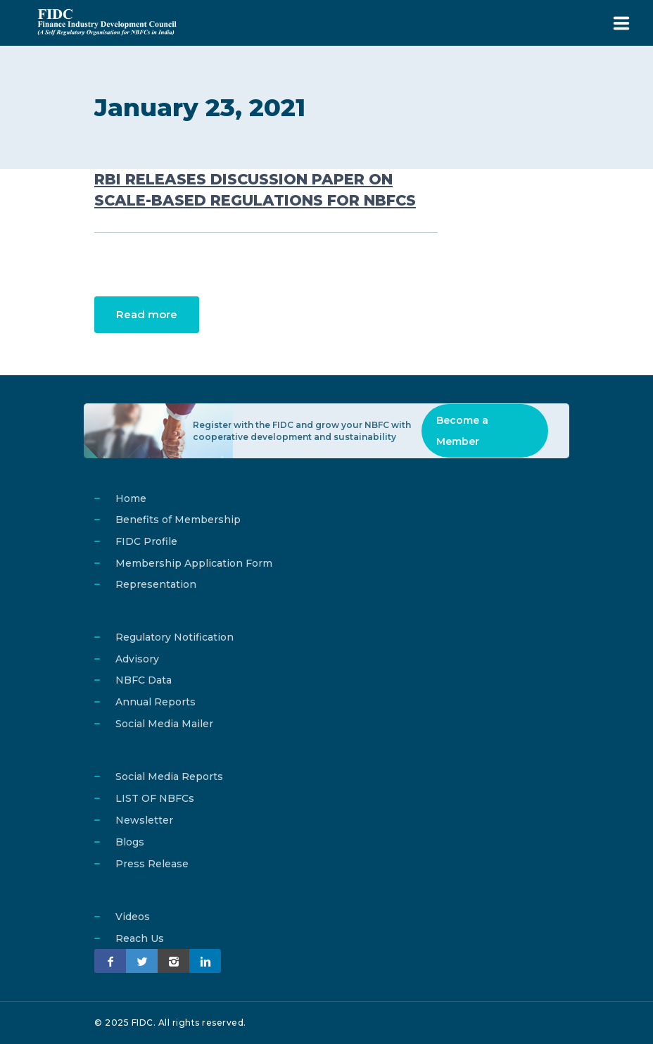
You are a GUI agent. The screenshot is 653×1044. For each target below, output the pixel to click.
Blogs (129, 842)
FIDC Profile (146, 541)
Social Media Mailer (164, 723)
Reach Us (139, 938)
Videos (132, 916)
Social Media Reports (169, 776)
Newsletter (144, 820)
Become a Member (462, 431)
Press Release (152, 863)
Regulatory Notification (174, 637)
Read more (146, 314)
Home (130, 498)
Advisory (137, 659)
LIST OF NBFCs (154, 798)
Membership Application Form (193, 563)
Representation (155, 584)
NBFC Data (143, 680)
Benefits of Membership (178, 519)
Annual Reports (155, 702)
